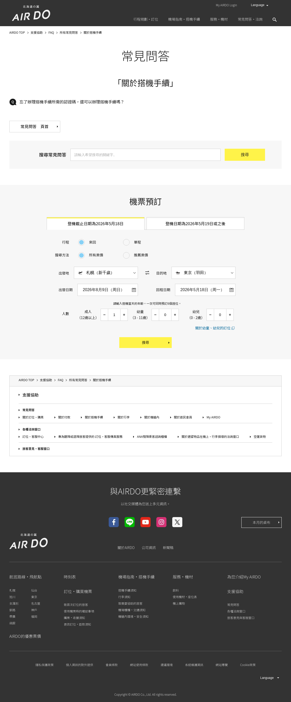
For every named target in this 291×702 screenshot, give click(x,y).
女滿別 (13, 603)
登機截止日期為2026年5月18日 (96, 223)
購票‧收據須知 (74, 617)
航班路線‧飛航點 (25, 577)
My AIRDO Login (226, 5)
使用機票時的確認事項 (79, 611)
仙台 (34, 590)
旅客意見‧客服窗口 (36, 449)
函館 (12, 623)
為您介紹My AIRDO (244, 577)
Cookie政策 (247, 664)
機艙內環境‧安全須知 (133, 616)
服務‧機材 (183, 577)
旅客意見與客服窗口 (240, 617)
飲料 (176, 590)
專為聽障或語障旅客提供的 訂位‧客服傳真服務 (90, 437)
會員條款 (112, 664)
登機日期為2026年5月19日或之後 (195, 223)
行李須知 (124, 597)
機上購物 (179, 603)
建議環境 (167, 664)
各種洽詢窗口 (31, 429)
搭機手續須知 (127, 590)
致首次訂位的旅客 (76, 604)
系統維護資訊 (194, 664)
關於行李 (124, 417)
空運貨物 (260, 437)
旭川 (12, 597)
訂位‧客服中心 (33, 437)
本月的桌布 (266, 522)
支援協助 (30, 395)
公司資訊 (149, 547)
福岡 (34, 616)
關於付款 (64, 417)
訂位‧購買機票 (78, 591)
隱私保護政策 (44, 664)
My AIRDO (213, 417)
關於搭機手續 (94, 417)
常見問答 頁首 (41, 127)
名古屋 (35, 603)
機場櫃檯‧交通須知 (132, 610)
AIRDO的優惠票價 (25, 636)
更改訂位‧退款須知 (77, 624)
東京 (34, 597)
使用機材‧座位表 (185, 597)
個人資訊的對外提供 (79, 664)
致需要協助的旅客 (130, 603)
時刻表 (70, 577)
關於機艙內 (151, 417)
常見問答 (28, 410)
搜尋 (156, 343)
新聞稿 (168, 547)
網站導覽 (222, 664)
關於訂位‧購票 (33, 417)
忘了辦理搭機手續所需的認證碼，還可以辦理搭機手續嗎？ (71, 102)
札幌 (12, 590)
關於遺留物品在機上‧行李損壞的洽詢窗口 (210, 437)
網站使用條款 (139, 664)
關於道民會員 (183, 417)
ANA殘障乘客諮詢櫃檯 (152, 437)
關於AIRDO (126, 547)
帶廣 (12, 616)
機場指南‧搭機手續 (136, 577)
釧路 (12, 610)
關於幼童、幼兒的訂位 (212, 327)
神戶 (34, 610)
